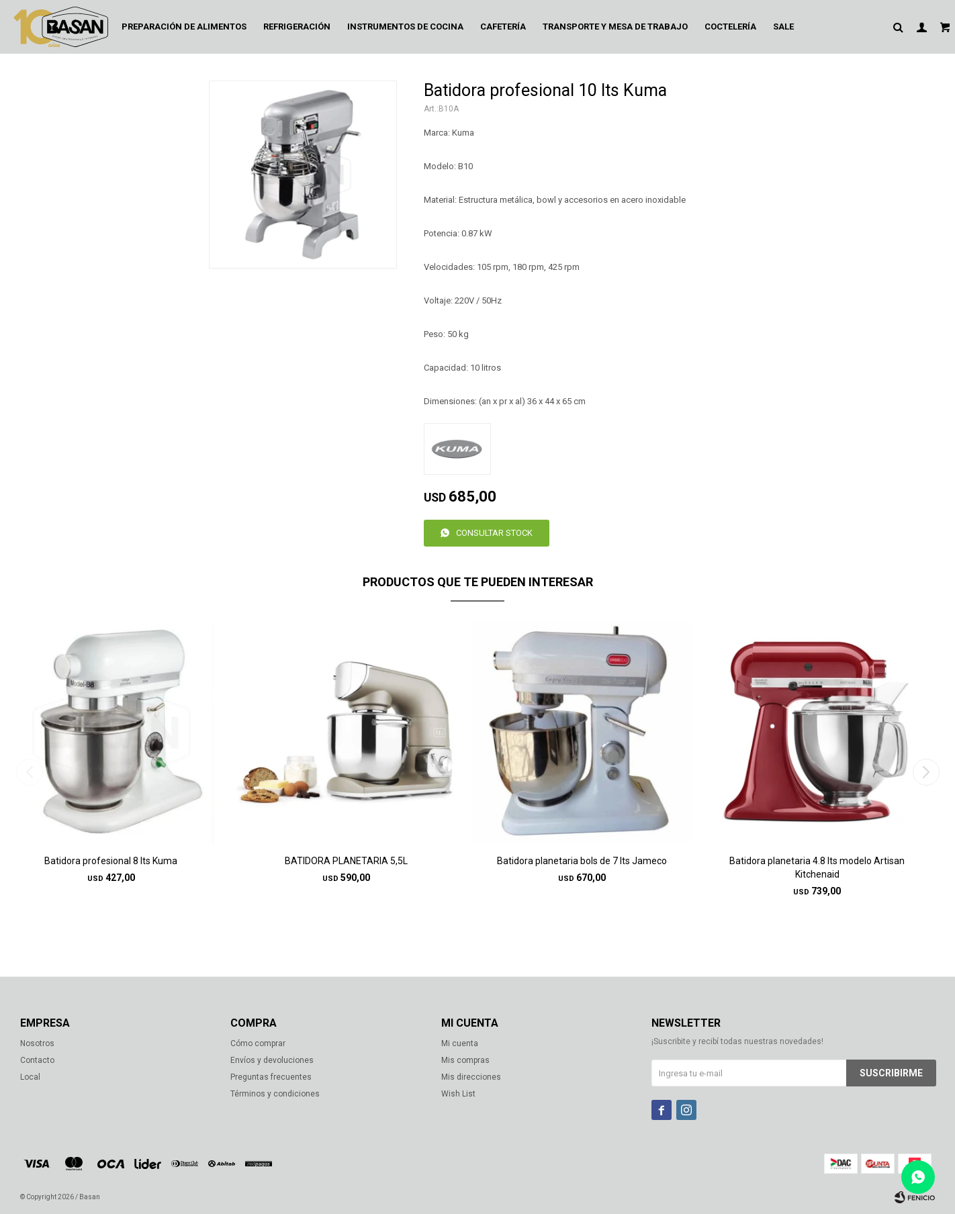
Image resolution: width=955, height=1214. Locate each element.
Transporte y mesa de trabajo (615, 26)
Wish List (458, 1094)
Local (30, 1077)
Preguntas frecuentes (271, 1077)
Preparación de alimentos (184, 26)
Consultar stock (494, 533)
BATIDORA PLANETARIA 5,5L (346, 860)
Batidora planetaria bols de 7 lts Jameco (582, 860)
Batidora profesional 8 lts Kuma (110, 860)
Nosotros (37, 1043)
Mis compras (465, 1060)
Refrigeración (296, 26)
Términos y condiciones (275, 1094)
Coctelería (730, 26)
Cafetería (503, 26)
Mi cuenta (459, 1043)
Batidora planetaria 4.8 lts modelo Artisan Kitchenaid (817, 867)
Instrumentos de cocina (405, 26)
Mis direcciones (471, 1077)
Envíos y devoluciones (272, 1060)
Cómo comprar (257, 1043)
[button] (926, 772)
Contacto (37, 1060)
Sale (783, 26)
